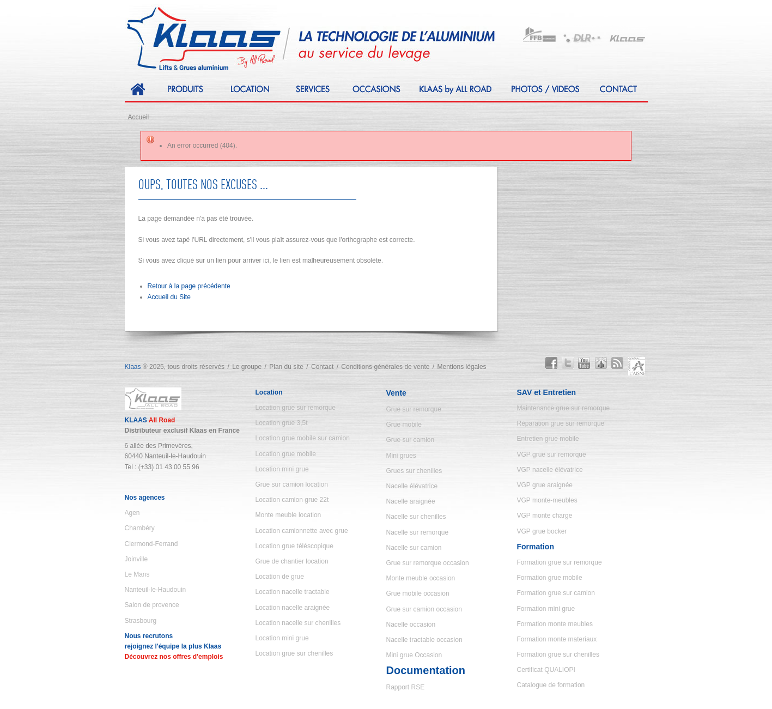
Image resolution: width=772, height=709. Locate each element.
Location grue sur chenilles (294, 653)
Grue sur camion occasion (424, 609)
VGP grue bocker (542, 531)
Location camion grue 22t (292, 500)
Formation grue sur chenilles (558, 654)
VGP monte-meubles (547, 500)
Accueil (138, 117)
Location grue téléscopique (294, 546)
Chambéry (140, 528)
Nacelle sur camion (414, 548)
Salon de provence (152, 605)
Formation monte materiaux (557, 639)
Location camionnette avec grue (302, 531)
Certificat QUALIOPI (546, 670)
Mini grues (401, 455)
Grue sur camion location (292, 484)
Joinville (136, 559)
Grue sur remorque (413, 409)
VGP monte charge (545, 515)
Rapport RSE (405, 687)
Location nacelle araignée (293, 607)
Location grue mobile (286, 454)
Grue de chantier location (292, 561)
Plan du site (286, 367)
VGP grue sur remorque (551, 454)
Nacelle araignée (410, 501)
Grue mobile (404, 424)
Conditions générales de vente (385, 367)
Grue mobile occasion (417, 593)
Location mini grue (282, 469)
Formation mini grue (546, 609)
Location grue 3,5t (282, 423)
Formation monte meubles (555, 624)
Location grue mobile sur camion (303, 438)
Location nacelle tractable (293, 592)
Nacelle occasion (411, 624)
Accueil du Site (169, 297)
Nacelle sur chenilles (416, 516)
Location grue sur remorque (296, 407)
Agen (132, 513)
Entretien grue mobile (548, 439)
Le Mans (137, 574)
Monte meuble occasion (420, 578)
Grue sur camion (410, 440)
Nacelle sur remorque (417, 532)
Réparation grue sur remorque (561, 423)
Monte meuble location (288, 515)
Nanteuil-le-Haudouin (155, 589)
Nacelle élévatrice (412, 486)
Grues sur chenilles (414, 471)
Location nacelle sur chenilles (298, 623)
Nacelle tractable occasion (424, 640)
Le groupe (247, 367)
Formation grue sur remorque (559, 562)
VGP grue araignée (545, 485)
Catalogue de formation (551, 685)
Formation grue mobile (549, 577)
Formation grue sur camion (556, 593)
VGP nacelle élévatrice (550, 470)
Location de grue (280, 576)
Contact (322, 367)
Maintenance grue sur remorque (563, 408)
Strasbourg (141, 621)
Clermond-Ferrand (151, 544)
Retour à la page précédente (189, 286)
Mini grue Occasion (414, 655)
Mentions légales (462, 367)
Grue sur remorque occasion (427, 563)
